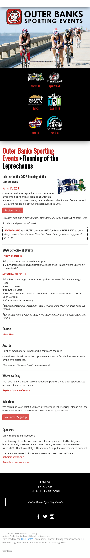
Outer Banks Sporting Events (28, 154)
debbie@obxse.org (13, 456)
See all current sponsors (15, 462)
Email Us (45, 481)
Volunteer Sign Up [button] (16, 417)
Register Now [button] (13, 210)
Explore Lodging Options (16, 390)
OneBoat (27, 538)
